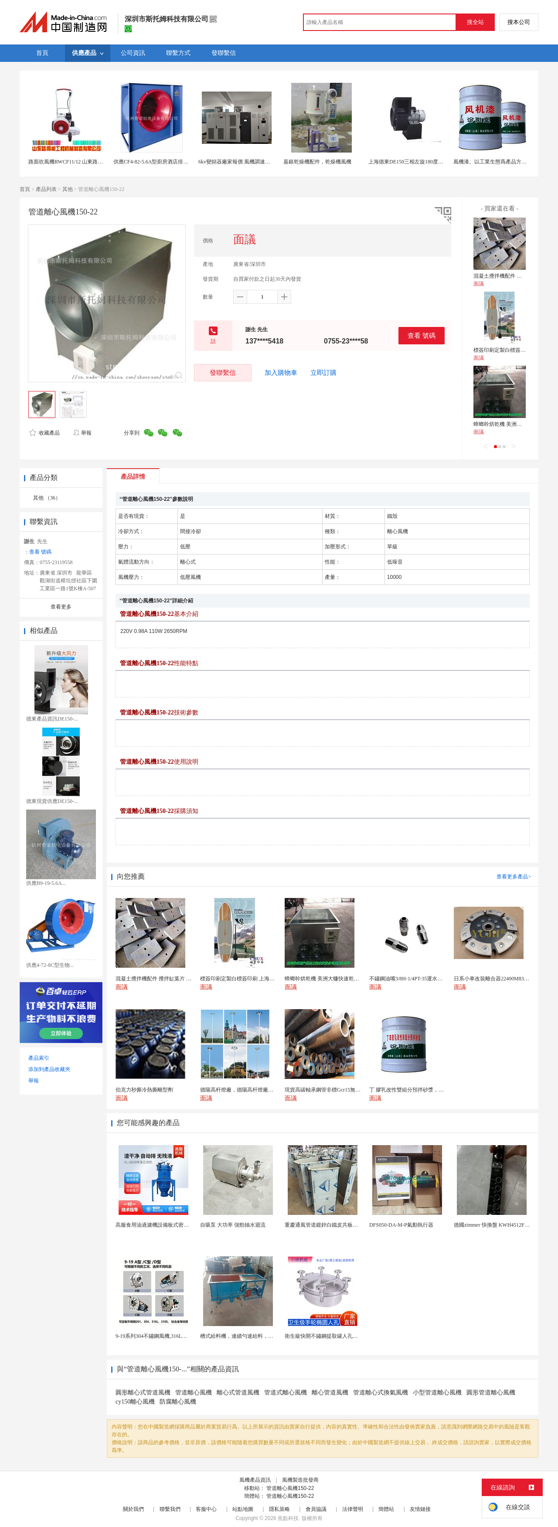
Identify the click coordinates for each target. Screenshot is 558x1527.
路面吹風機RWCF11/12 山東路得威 (68, 162)
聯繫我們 (170, 1509)
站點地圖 (242, 1509)
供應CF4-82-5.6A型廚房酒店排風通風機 (158, 162)
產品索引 (38, 1058)
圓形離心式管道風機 (143, 1392)
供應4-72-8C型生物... (50, 965)
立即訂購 (323, 372)
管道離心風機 (193, 1392)
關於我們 (133, 1509)
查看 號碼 (422, 335)
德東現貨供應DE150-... (52, 801)
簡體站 (386, 1509)
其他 (67, 189)
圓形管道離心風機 (490, 1392)
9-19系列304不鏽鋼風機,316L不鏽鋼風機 (162, 1336)
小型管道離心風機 (437, 1392)
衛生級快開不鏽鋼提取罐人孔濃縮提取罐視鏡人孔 (342, 1336)
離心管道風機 (330, 1392)
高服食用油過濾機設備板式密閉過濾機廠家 (165, 1225)
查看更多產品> (514, 877)
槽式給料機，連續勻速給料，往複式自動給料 (252, 1336)
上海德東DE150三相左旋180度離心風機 (413, 162)
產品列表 (46, 189)
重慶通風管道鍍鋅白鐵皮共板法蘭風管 (329, 1225)
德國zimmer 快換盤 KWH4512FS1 (492, 1225)
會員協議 (316, 1509)
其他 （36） (47, 498)
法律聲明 (352, 1509)
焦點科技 (288, 1518)
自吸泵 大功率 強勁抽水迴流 (232, 1225)
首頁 (25, 189)
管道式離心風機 (285, 1392)
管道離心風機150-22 (290, 1488)
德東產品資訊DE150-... (52, 719)
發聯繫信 (223, 372)
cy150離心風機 (135, 1401)
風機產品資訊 (255, 1480)
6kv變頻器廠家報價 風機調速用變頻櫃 (242, 162)
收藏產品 (44, 433)
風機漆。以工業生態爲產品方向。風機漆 (500, 162)
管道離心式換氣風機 (380, 1392)
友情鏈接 (420, 1509)
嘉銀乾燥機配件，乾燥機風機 (317, 162)
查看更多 (61, 607)
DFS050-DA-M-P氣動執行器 (401, 1225)
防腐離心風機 (178, 1401)
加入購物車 (281, 372)
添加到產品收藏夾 (49, 1069)
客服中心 (206, 1509)
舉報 (82, 433)
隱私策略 (279, 1509)
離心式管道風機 (238, 1392)
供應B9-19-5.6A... (46, 883)
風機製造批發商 (300, 1480)
